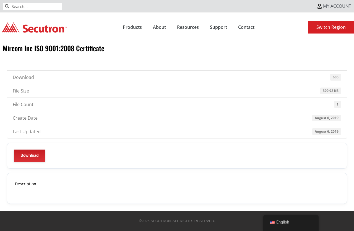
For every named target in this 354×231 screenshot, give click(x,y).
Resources (188, 27)
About (159, 27)
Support (218, 27)
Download (29, 155)
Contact (246, 27)
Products (132, 27)
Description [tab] (25, 183)
